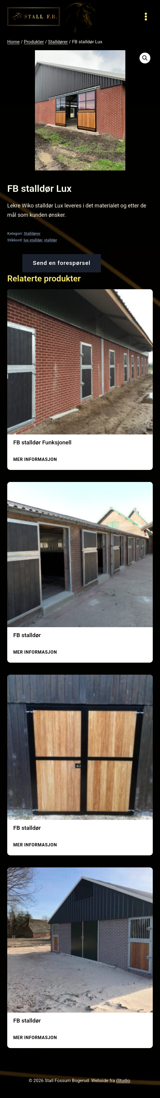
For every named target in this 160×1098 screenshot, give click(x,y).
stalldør (50, 240)
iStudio (123, 1080)
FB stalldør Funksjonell (42, 442)
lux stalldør (33, 240)
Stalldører (32, 233)
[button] (145, 58)
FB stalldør (27, 635)
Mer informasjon (35, 459)
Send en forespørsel (61, 262)
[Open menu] (146, 16)
